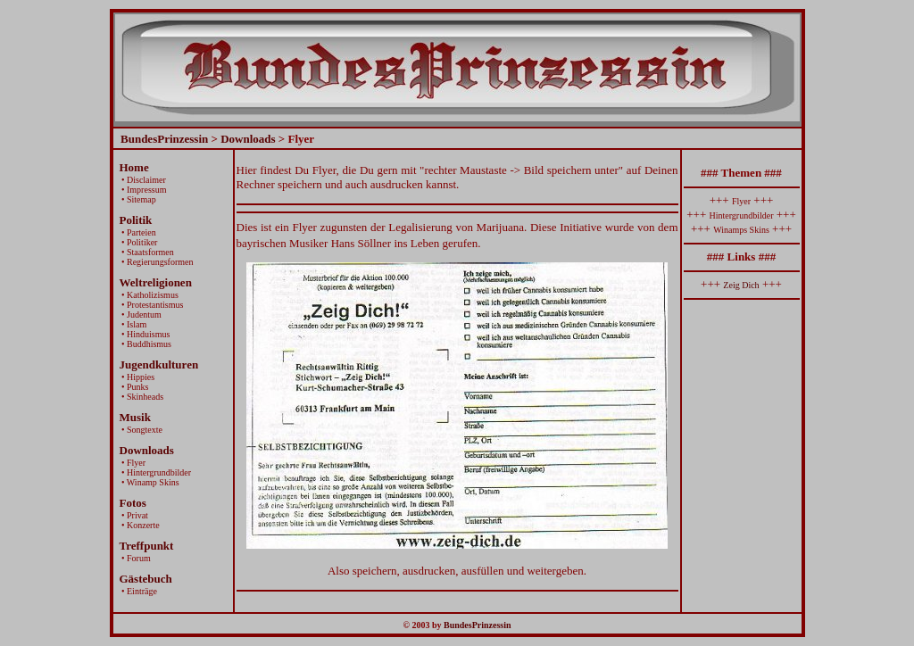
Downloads (247, 138)
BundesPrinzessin (164, 138)
